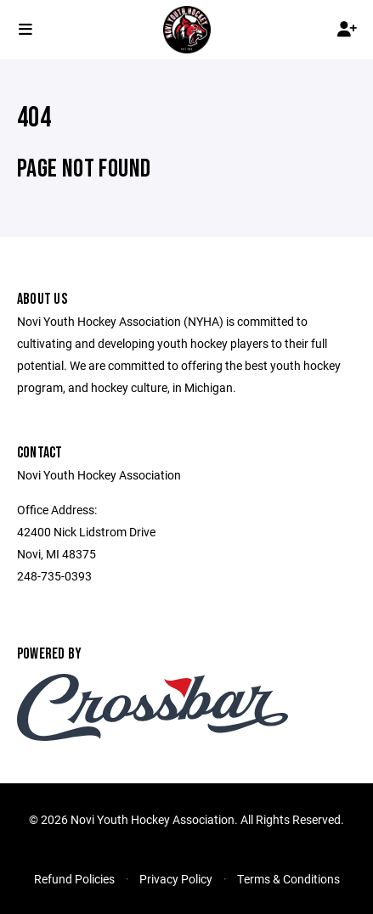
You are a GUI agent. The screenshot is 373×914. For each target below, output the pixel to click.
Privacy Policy (175, 879)
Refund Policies (74, 879)
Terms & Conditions (288, 879)
